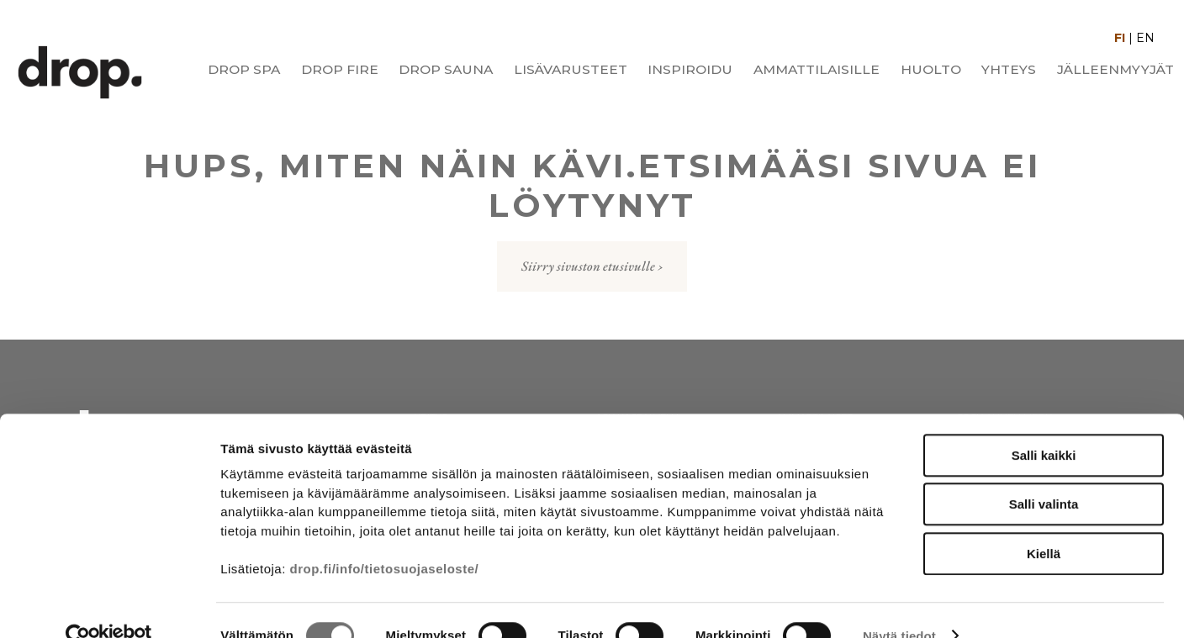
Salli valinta (1044, 474)
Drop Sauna (446, 69)
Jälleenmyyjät (1115, 69)
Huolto (931, 69)
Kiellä (1043, 522)
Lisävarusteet (570, 69)
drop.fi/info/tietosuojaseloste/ (384, 537)
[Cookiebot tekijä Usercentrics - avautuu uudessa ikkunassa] (108, 605)
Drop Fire (339, 69)
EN (1145, 37)
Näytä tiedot (899, 605)
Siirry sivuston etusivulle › (592, 266)
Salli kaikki (1044, 424)
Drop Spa (244, 69)
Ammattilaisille (816, 69)
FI (1119, 37)
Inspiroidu (690, 69)
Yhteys (1008, 69)
